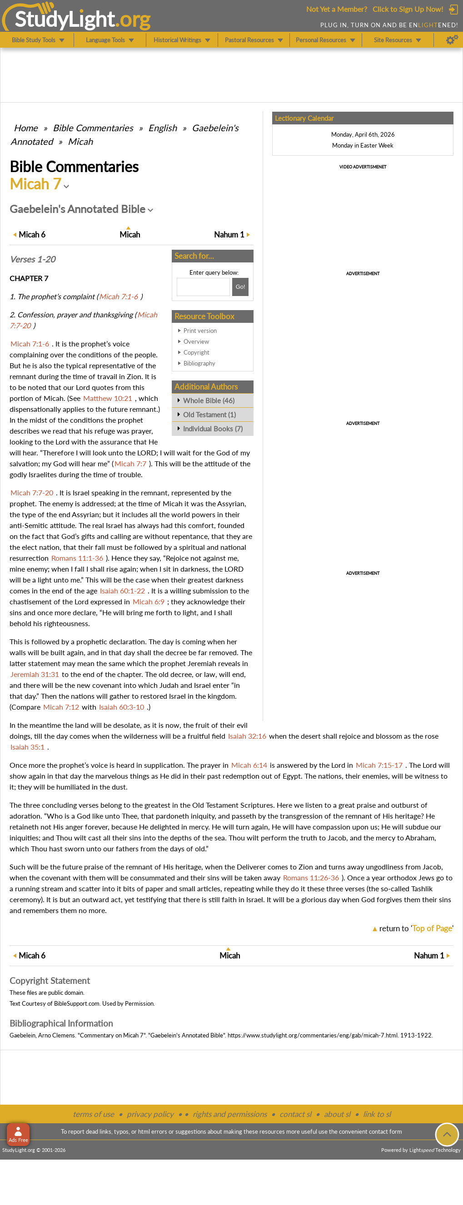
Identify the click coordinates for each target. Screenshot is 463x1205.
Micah (80, 141)
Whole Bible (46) (208, 400)
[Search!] (240, 287)
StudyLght (65, 18)
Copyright (196, 352)
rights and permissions (230, 1114)
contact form (385, 1131)
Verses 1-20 (32, 259)
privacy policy (150, 1114)
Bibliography (199, 363)
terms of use (93, 1114)
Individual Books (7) (213, 429)
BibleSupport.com (77, 1003)
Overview (196, 341)
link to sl (377, 1114)
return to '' (416, 928)
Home (26, 127)
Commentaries (93, 127)
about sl (337, 1114)
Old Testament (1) (209, 414)
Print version (200, 330)
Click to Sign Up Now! (408, 9)
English (162, 127)
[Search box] (203, 287)
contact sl (295, 1114)
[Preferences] (452, 40)
